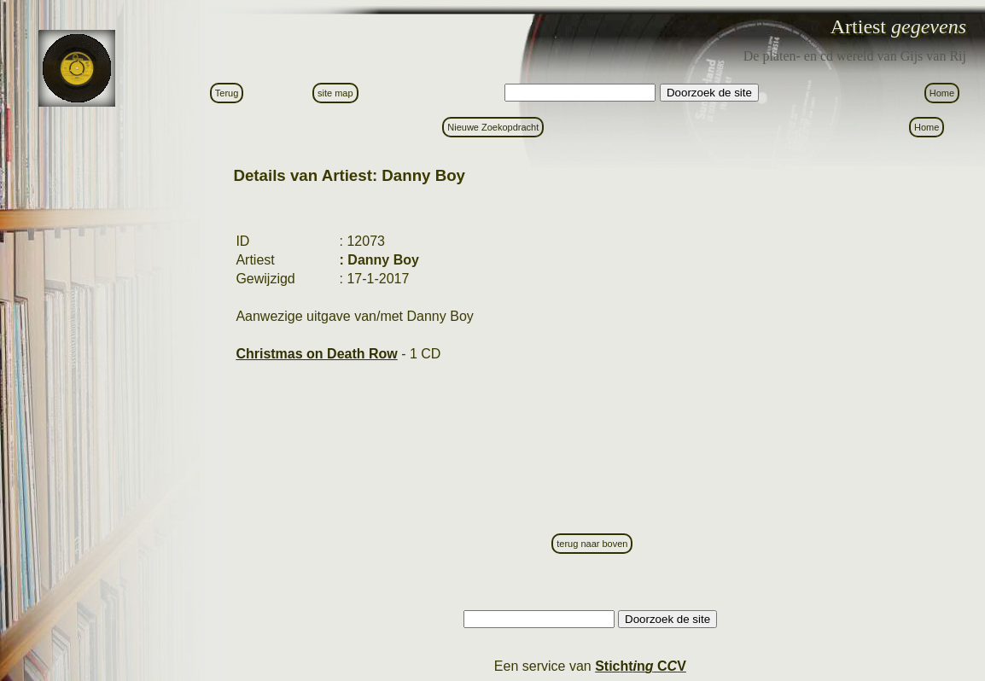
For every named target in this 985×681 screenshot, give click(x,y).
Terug (227, 93)
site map (335, 93)
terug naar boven (592, 543)
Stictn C (640, 666)
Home (942, 93)
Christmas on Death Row (316, 353)
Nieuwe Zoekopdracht (493, 127)
